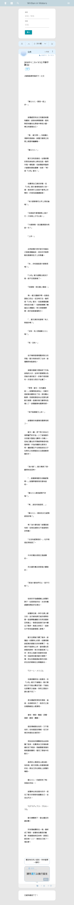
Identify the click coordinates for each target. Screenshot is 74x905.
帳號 (26, 12)
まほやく (44, 55)
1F (26, 69)
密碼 (26, 21)
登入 (28, 32)
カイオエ (51, 55)
